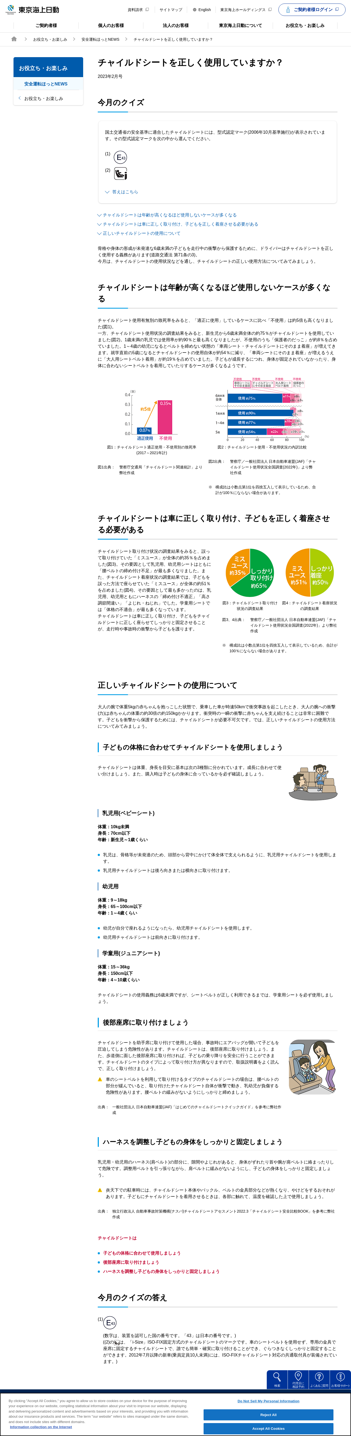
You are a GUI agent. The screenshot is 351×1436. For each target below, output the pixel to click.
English (202, 10)
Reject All (268, 1417)
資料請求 (138, 10)
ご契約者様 (35, 25)
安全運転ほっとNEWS (100, 39)
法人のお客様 (166, 25)
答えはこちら (125, 191)
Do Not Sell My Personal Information (268, 1404)
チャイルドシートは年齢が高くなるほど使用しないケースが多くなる (170, 215)
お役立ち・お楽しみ (299, 25)
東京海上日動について (235, 25)
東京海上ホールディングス (246, 10)
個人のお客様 (101, 25)
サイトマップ (171, 10)
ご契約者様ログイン (311, 9)
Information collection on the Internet (41, 1430)
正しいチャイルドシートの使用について (142, 233)
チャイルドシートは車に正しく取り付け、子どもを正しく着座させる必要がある (180, 224)
